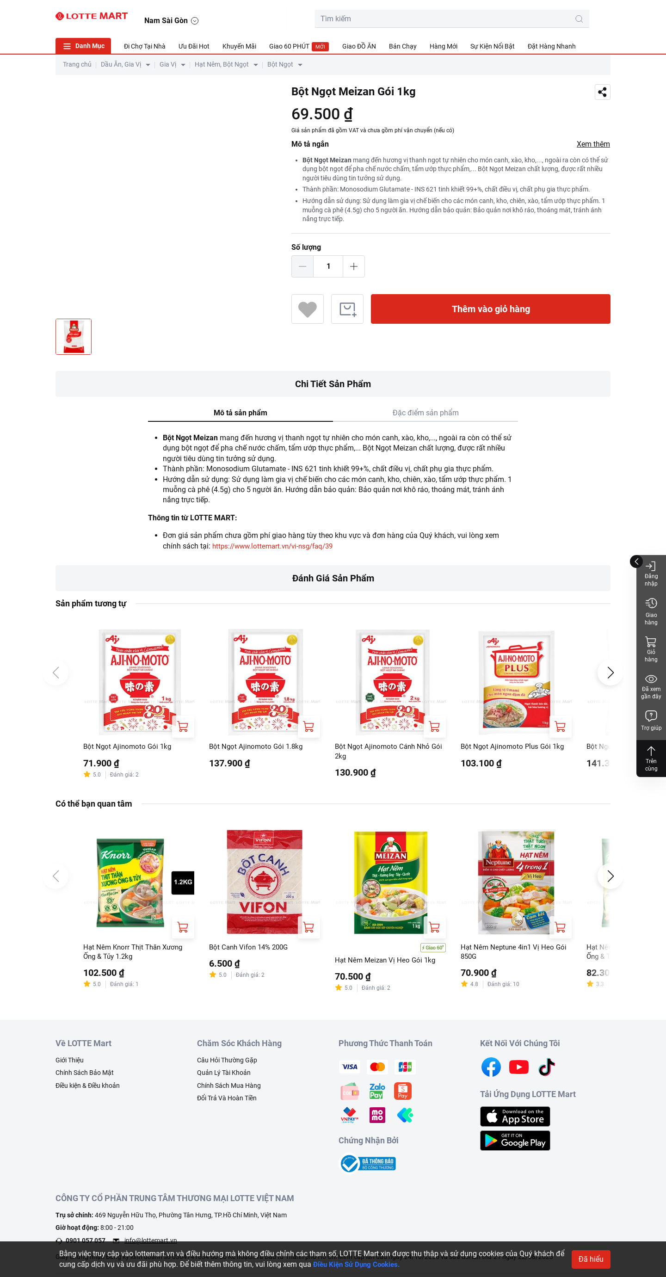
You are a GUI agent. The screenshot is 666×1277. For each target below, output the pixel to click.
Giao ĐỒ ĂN (359, 46)
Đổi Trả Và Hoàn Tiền (227, 1100)
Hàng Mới (443, 46)
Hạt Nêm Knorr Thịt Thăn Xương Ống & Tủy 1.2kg (136, 954)
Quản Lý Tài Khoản (224, 1075)
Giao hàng (651, 611)
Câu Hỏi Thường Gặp (227, 1063)
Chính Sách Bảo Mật (85, 1075)
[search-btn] (492, 19)
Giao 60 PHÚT (299, 47)
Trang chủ (77, 64)
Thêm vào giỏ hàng (491, 309)
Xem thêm (593, 144)
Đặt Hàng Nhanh (552, 46)
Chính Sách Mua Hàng (229, 1088)
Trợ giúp (651, 720)
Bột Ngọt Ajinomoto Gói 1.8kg (257, 747)
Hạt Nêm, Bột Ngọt (222, 64)
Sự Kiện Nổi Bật (492, 46)
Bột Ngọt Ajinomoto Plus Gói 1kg (514, 747)
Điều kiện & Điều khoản (88, 1088)
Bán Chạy (403, 46)
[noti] (579, 17)
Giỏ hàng (651, 649)
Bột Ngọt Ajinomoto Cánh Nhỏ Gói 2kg (384, 752)
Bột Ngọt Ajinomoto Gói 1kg (128, 747)
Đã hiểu (591, 1259)
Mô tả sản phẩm (240, 412)
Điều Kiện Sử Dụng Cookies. (359, 1264)
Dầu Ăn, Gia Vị (121, 64)
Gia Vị (168, 64)
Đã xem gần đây (651, 686)
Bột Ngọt (280, 64)
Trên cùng (651, 758)
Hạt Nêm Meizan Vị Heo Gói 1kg (387, 962)
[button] (601, 17)
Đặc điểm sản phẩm (426, 412)
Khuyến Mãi (239, 46)
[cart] (537, 17)
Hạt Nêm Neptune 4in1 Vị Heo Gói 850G (516, 954)
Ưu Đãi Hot (194, 46)
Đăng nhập (651, 573)
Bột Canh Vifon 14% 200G (251, 949)
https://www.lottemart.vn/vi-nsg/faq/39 (277, 546)
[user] (558, 17)
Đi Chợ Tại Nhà (145, 46)
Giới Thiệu (70, 1063)
